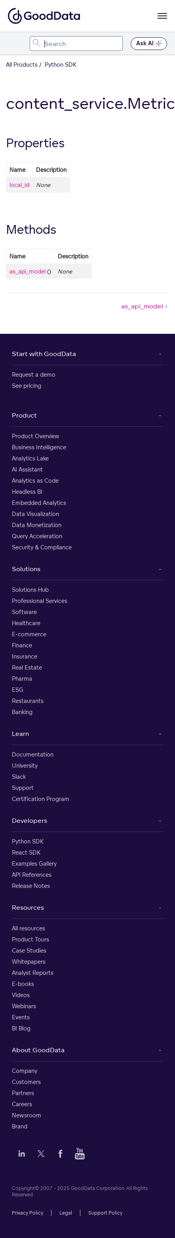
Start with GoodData (44, 354)
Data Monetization (36, 525)
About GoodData (38, 1050)
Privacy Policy (27, 1213)
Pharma (22, 678)
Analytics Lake (30, 458)
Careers (22, 1104)
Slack (19, 776)
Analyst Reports (32, 972)
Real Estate (27, 667)
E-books (23, 983)
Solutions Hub (30, 589)
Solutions (26, 569)
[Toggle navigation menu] (15, 43)
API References (31, 874)
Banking (22, 712)
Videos (21, 995)
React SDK (26, 852)
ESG (17, 689)
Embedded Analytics (39, 502)
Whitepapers (29, 961)
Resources (28, 907)
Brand (19, 1126)
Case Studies (29, 950)
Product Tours (30, 939)
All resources (28, 928)
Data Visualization (35, 513)
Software (24, 611)
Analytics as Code (35, 480)
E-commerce (29, 634)
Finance (22, 645)
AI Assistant (27, 469)
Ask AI (149, 43)
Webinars (24, 1006)
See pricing (26, 385)
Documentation (32, 754)
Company (24, 1070)
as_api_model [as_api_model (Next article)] (145, 306)
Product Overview (35, 436)
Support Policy (105, 1213)
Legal (65, 1213)
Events (21, 1017)
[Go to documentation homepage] (44, 16)
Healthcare (26, 623)
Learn (20, 733)
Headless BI (27, 491)
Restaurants (28, 700)
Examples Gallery (34, 863)
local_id (19, 184)
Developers (29, 820)
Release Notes (31, 885)
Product (24, 415)
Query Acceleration (37, 536)
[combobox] (76, 43)
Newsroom (26, 1115)
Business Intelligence (39, 447)
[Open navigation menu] (162, 16)
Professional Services (39, 600)
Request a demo (33, 374)
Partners (23, 1093)
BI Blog (21, 1028)
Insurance (24, 656)
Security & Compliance (42, 547)
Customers (26, 1081)
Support (23, 787)
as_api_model (28, 271)
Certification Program (40, 798)
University (25, 765)
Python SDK (28, 841)
